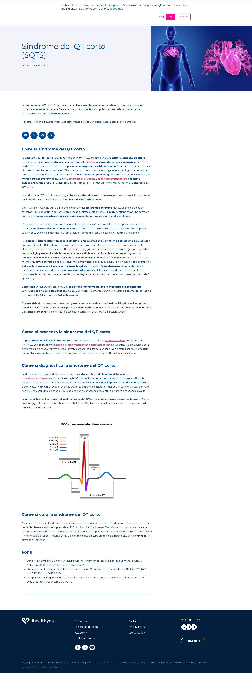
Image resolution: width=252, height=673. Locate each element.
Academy (81, 632)
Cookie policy (136, 632)
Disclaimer (134, 621)
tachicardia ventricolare (112, 178)
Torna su (193, 641)
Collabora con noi (86, 638)
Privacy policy (136, 626)
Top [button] (170, 17)
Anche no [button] (184, 17)
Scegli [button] (162, 17)
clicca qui (116, 8)
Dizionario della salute (89, 626)
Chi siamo (81, 621)
